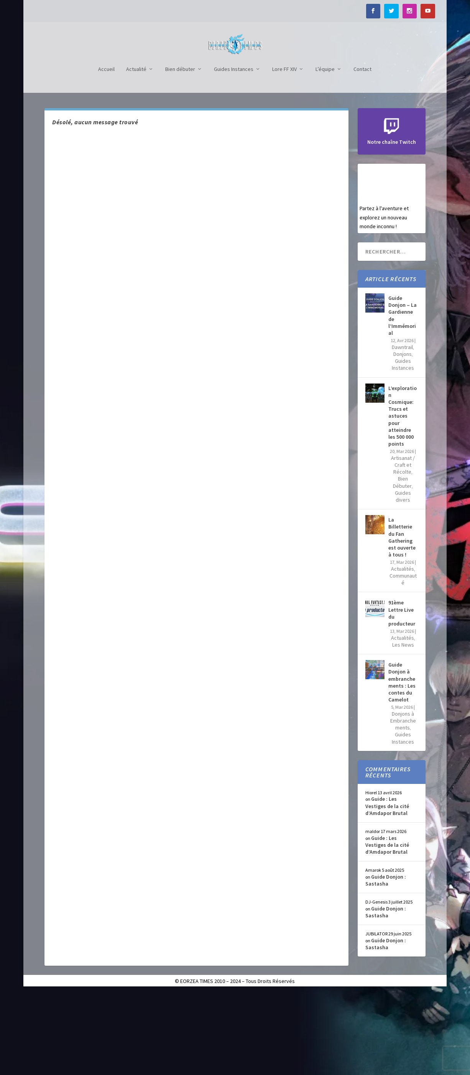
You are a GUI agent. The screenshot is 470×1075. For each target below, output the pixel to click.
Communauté (403, 662)
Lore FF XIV (284, 152)
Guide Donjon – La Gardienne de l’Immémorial (402, 398)
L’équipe (325, 152)
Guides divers (403, 579)
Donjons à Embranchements (403, 803)
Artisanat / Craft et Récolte (403, 547)
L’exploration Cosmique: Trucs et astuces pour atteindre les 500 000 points (402, 498)
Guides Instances (233, 152)
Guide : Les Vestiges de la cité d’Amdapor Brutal (387, 888)
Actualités (402, 651)
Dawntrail (402, 429)
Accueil (106, 152)
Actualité (136, 152)
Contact (362, 152)
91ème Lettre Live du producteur (401, 696)
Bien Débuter (402, 565)
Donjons (402, 436)
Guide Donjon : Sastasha (385, 963)
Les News (403, 727)
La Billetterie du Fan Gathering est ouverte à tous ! (402, 620)
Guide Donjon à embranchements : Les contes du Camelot (402, 765)
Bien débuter (180, 152)
